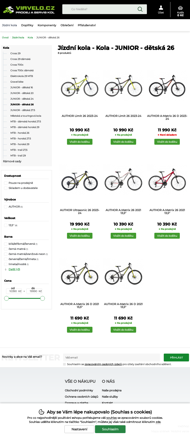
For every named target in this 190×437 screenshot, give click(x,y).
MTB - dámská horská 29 (24, 127)
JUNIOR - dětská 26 (22, 104)
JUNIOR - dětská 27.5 (22, 110)
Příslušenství (87, 25)
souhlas (111, 418)
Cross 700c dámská (21, 70)
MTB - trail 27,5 (18, 150)
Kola (6, 48)
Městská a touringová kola (25, 116)
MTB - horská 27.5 (20, 138)
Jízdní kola (18, 37)
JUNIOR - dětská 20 (21, 93)
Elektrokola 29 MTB (21, 76)
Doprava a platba (76, 403)
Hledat (140, 9)
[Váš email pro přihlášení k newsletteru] (111, 357)
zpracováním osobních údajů (103, 364)
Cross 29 (15, 53)
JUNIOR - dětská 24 (21, 99)
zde (158, 422)
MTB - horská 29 (19, 144)
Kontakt (107, 403)
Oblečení (67, 25)
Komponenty (47, 25)
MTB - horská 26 (19, 133)
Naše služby (110, 396)
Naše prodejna (111, 390)
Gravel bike (16, 81)
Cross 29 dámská (20, 59)
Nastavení (79, 429)
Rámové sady (12, 161)
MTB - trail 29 (18, 155)
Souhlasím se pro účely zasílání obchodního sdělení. (117, 364)
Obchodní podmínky (79, 390)
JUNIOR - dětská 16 (21, 87)
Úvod (5, 37)
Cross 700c (17, 64)
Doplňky (27, 25)
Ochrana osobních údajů (81, 396)
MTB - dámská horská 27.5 (25, 121)
